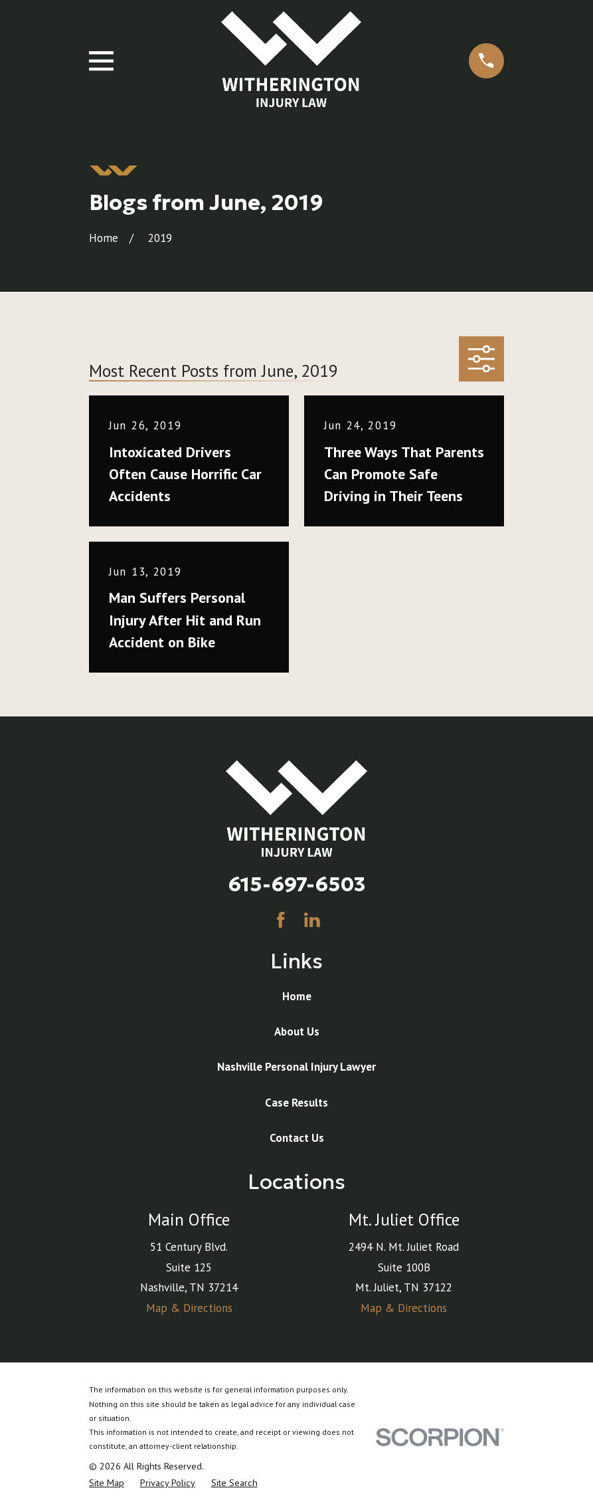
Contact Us (297, 1138)
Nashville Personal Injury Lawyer (296, 1066)
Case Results (296, 1102)
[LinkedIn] (312, 920)
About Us (296, 1031)
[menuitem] (106, 1483)
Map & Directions (189, 1308)
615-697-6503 (297, 884)
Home (296, 996)
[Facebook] (281, 920)
